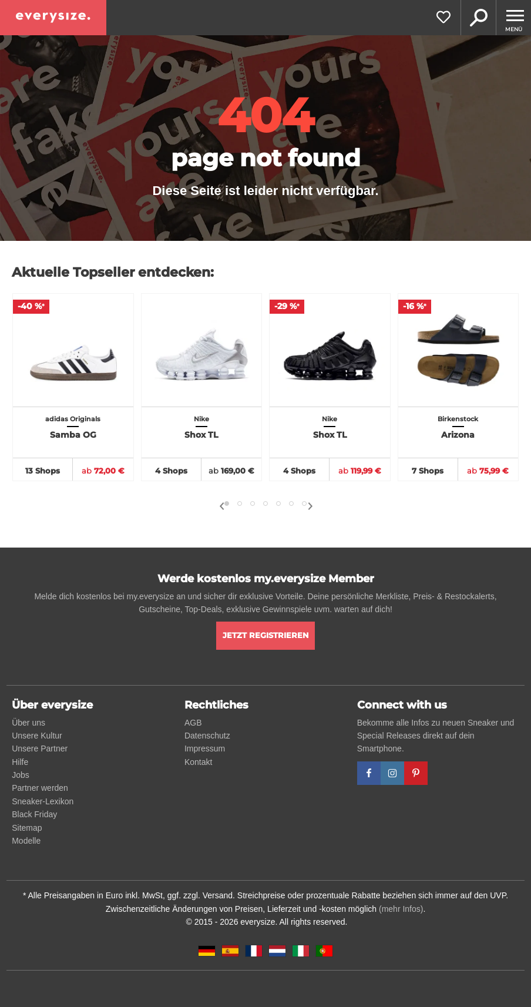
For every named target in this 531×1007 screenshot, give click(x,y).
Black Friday (34, 814)
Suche (478, 17)
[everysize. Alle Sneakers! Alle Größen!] (53, 17)
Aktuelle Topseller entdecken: (113, 272)
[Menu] (513, 17)
